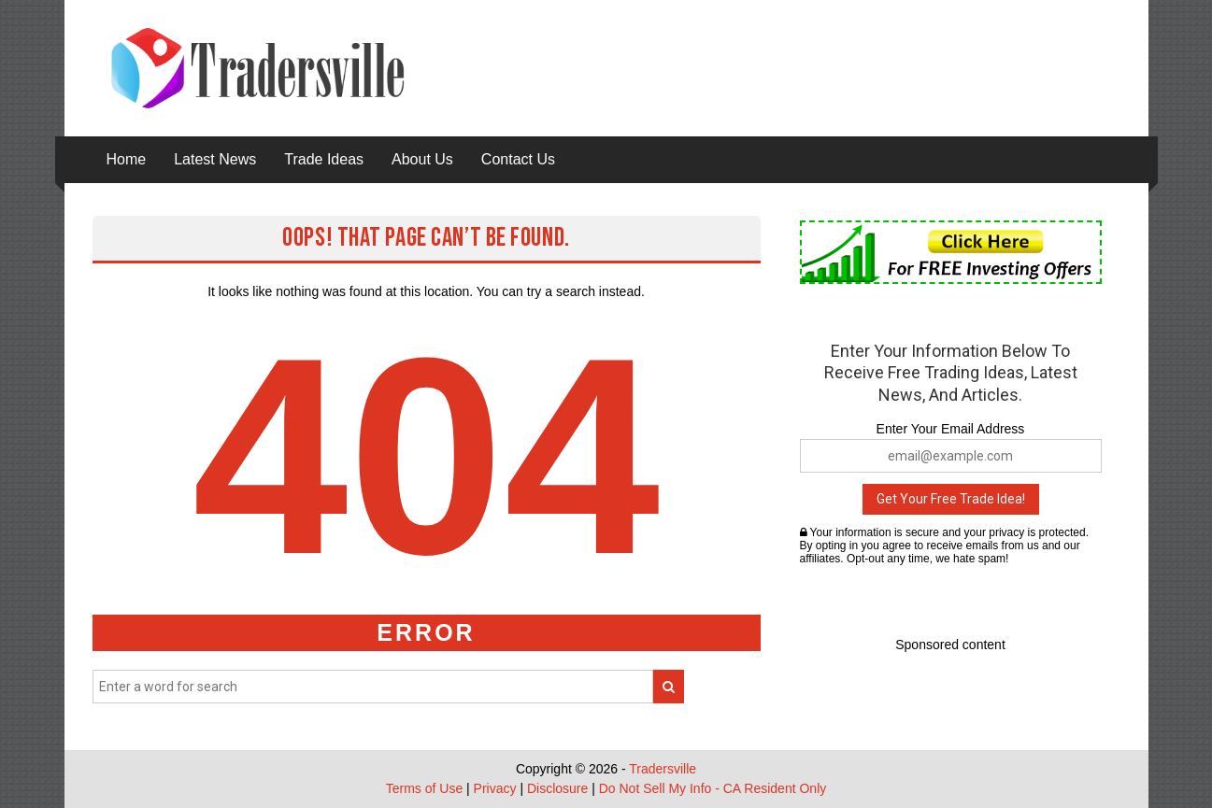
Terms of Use (424, 788)
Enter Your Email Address (951, 428)
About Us (422, 159)
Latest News (215, 159)
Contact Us (518, 159)
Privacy (495, 788)
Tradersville (662, 768)
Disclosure (557, 788)
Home (127, 159)
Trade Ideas (324, 159)
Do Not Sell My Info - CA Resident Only (713, 788)
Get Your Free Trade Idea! (951, 498)
